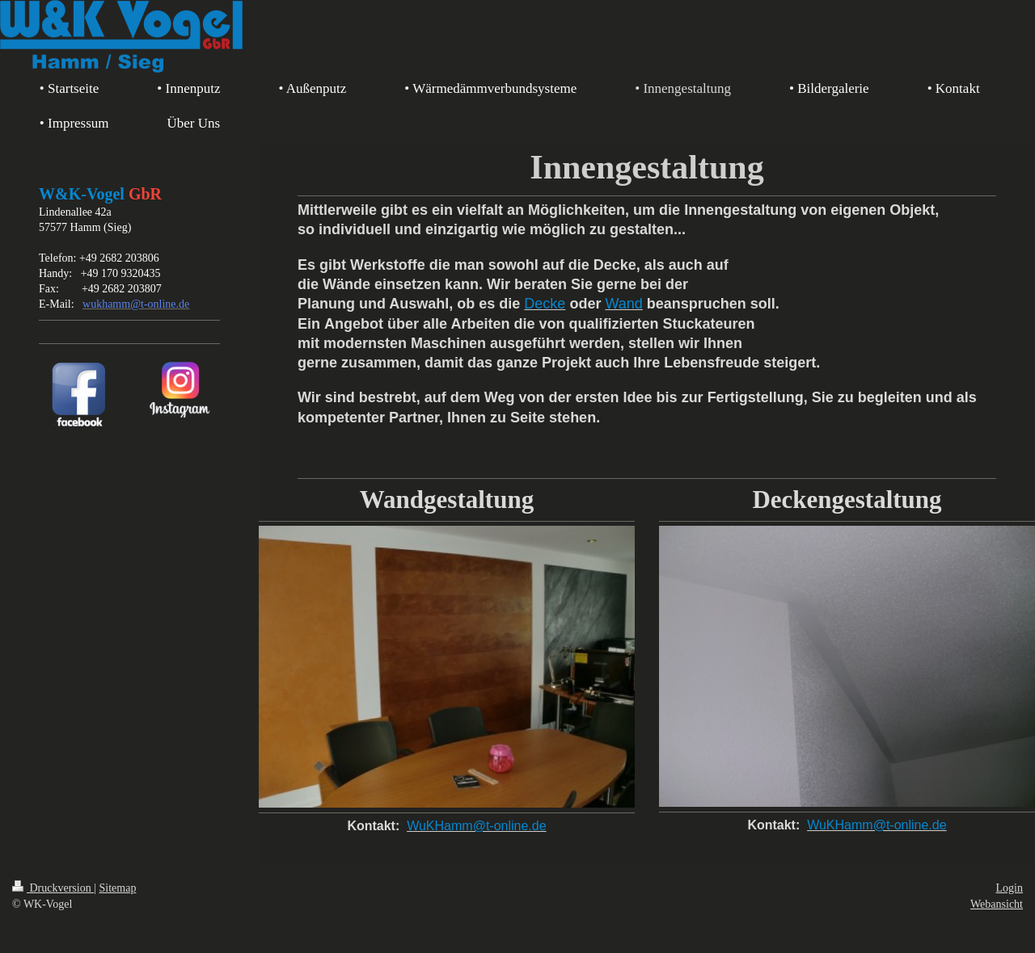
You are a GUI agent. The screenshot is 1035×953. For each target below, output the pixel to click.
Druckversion (53, 888)
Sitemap (118, 888)
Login (1009, 888)
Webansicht (996, 904)
